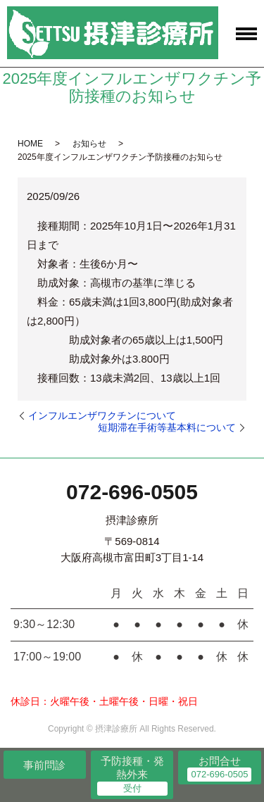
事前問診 (44, 765)
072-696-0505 (132, 491)
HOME (30, 144)
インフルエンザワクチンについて (102, 415)
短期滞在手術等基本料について (167, 427)
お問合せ (220, 761)
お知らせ (89, 144)
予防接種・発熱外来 (132, 768)
